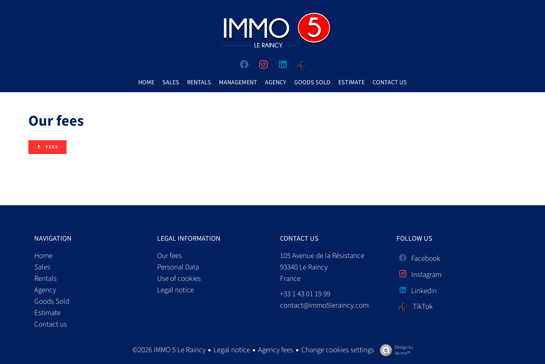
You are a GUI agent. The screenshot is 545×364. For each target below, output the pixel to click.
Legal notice (231, 350)
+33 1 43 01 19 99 (305, 294)
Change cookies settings (337, 350)
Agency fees (275, 350)
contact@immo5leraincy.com (324, 305)
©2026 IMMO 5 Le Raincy (169, 350)
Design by (394, 350)
